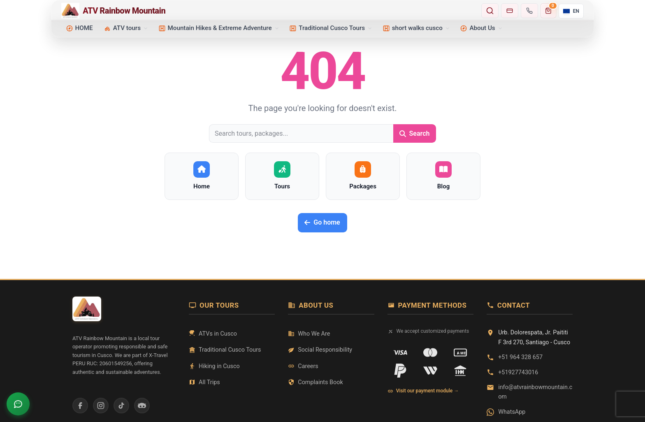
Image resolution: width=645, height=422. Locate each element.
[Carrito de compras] (548, 10)
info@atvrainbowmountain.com (535, 392)
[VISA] (400, 352)
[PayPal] (400, 371)
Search (414, 133)
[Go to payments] (509, 10)
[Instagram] (101, 405)
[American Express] (460, 352)
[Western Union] (430, 371)
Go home (322, 222)
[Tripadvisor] (142, 405)
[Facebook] (80, 405)
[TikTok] (121, 405)
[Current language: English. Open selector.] (571, 11)
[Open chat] (18, 403)
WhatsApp (511, 411)
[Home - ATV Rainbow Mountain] (268, 11)
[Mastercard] (430, 352)
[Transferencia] (460, 371)
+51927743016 (518, 372)
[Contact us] (529, 10)
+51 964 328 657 (520, 357)
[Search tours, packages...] (301, 133)
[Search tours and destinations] (490, 10)
